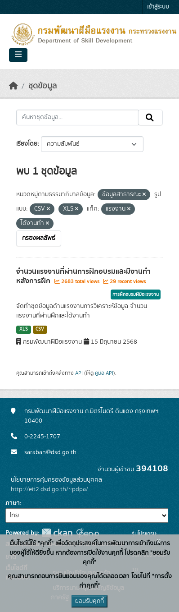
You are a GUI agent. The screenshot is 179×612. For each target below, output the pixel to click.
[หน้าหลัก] (13, 86)
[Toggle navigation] (18, 55)
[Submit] (150, 118)
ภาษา (12, 503)
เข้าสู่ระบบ (158, 7)
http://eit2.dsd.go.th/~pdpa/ (49, 489)
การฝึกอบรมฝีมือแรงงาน (135, 294)
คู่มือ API (104, 373)
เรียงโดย (26, 143)
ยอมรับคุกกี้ (89, 601)
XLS (23, 329)
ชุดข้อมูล (42, 86)
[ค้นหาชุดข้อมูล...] (77, 118)
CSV (40, 329)
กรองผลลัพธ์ (38, 238)
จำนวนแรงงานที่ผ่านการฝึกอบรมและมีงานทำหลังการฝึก (83, 276)
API (79, 373)
